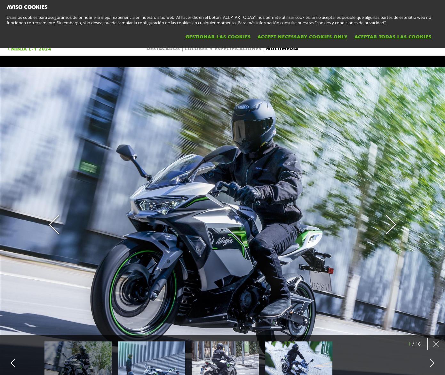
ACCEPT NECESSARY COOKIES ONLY (303, 37)
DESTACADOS (163, 48)
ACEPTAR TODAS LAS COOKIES (393, 37)
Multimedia (282, 48)
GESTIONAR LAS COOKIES (218, 37)
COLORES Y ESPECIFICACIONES (223, 48)
